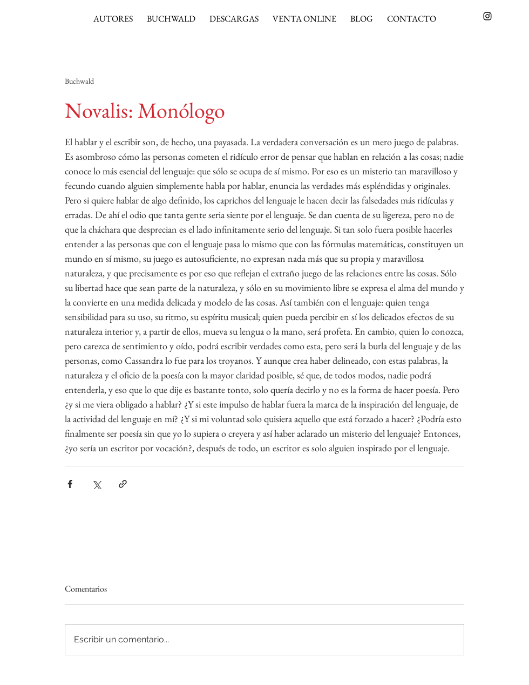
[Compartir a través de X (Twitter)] (96, 484)
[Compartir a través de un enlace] (123, 484)
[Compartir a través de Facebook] (70, 484)
